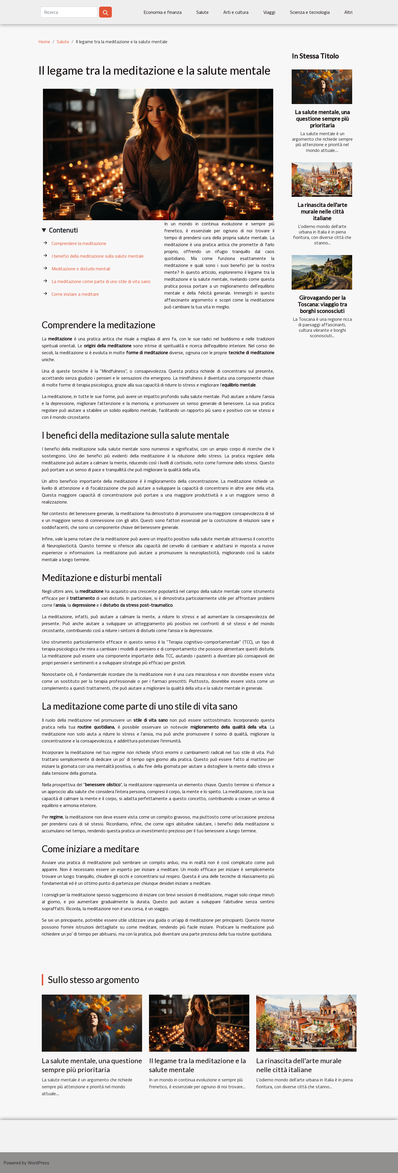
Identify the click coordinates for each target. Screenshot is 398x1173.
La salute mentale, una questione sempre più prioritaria (322, 119)
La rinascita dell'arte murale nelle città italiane (322, 211)
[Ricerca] (69, 12)
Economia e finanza (163, 12)
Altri (348, 12)
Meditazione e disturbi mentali (81, 268)
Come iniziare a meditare (75, 294)
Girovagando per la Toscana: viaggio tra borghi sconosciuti (322, 304)
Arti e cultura (235, 12)
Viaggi (269, 12)
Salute (202, 12)
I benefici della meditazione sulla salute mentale (98, 255)
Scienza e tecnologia (310, 12)
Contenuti (63, 230)
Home (44, 41)
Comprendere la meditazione (79, 243)
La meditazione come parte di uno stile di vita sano (101, 281)
